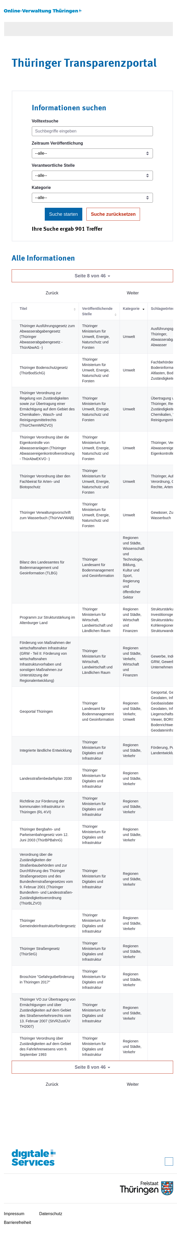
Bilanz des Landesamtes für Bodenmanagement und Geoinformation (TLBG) (42, 567)
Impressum (14, 1214)
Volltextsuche (45, 121)
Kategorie (41, 187)
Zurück (52, 293)
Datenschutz (50, 1214)
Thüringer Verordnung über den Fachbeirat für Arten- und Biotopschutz (45, 481)
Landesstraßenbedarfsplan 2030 (46, 778)
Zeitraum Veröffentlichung (57, 143)
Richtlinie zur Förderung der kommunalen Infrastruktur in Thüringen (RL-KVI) (42, 806)
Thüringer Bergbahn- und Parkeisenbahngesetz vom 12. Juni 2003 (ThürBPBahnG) (44, 834)
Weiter (133, 293)
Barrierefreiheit (17, 1222)
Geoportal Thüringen (36, 711)
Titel (23, 308)
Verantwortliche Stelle (53, 165)
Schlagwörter (162, 308)
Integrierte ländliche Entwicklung (46, 750)
